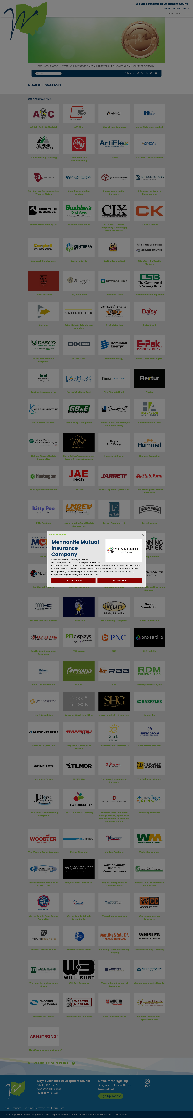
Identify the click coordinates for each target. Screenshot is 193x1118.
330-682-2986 (120, 580)
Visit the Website (73, 580)
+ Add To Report (57, 534)
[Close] (143, 535)
